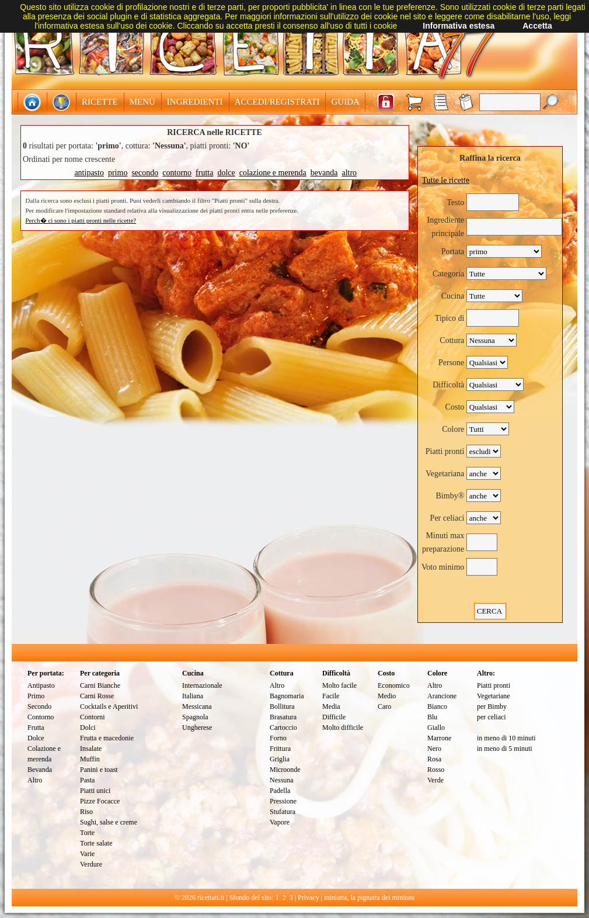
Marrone (439, 738)
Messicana (197, 706)
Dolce (35, 738)
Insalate (91, 748)
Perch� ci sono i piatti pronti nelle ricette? (81, 220)
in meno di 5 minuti (504, 748)
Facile (330, 696)
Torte (87, 833)
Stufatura (282, 812)
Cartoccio (283, 727)
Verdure (91, 864)
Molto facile (339, 685)
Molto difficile (342, 727)
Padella (280, 791)
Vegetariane (493, 696)
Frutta (35, 727)
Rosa (434, 759)
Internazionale (202, 685)
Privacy (308, 897)
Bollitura (282, 706)
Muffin (90, 759)
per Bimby (492, 706)
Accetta (537, 25)
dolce (226, 172)
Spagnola (195, 717)
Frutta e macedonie (107, 738)
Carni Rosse (97, 696)
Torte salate (96, 843)
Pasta (87, 780)
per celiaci (491, 717)
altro (349, 172)
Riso (86, 812)
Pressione (283, 801)
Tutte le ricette (445, 180)
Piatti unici (95, 791)
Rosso (435, 769)
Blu (432, 717)
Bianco (437, 706)
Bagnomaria (287, 696)
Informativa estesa (458, 25)
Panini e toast (99, 769)
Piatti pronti (493, 685)
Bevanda (39, 769)
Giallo (436, 727)
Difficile (334, 717)
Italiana (192, 696)
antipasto (89, 172)
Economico (394, 685)
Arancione (441, 696)
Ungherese (197, 727)
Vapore (280, 822)
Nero (434, 748)
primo (117, 172)
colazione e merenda (272, 172)
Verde (435, 780)
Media (331, 706)
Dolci (88, 727)
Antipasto (41, 685)
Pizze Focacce (100, 801)
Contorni (92, 717)
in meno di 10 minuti (506, 738)
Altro (34, 780)
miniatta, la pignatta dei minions (369, 897)
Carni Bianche (100, 685)
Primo (35, 696)
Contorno (40, 717)
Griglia (280, 759)
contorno (176, 172)
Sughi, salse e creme (108, 822)
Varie (87, 854)
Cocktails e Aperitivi (109, 706)
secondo (144, 172)
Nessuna (282, 780)
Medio (387, 696)
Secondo (39, 706)
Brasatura (283, 717)
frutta (204, 172)
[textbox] (510, 102)
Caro (384, 706)
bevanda (324, 172)
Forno (278, 738)
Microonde (285, 769)
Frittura (280, 748)
